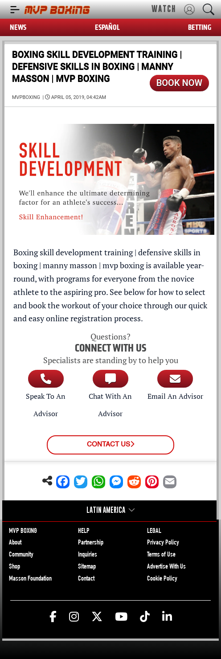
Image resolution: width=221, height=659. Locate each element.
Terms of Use (161, 555)
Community (21, 555)
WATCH (163, 9)
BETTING (199, 27)
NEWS (18, 27)
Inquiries (87, 555)
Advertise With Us (166, 567)
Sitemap (87, 567)
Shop (14, 567)
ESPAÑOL (107, 27)
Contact (86, 579)
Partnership (90, 543)
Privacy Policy (163, 543)
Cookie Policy (162, 579)
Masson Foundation (30, 579)
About (15, 543)
